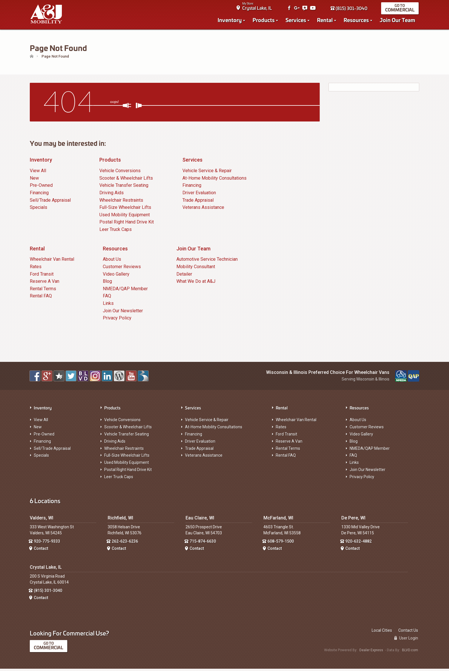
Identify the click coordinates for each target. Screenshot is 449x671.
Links (108, 305)
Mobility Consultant (195, 269)
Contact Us (408, 632)
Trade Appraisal (198, 202)
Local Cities (382, 632)
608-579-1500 (280, 543)
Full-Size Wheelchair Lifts (125, 210)
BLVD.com (410, 652)
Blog (107, 284)
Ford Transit (42, 276)
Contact (41, 550)
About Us (112, 261)
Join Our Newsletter (123, 313)
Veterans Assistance (203, 210)
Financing (39, 195)
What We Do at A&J (195, 284)
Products (264, 21)
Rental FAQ (41, 298)
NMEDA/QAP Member (125, 291)
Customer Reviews (122, 269)
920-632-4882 (358, 543)
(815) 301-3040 (349, 9)
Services (296, 21)
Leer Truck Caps (115, 231)
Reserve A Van (44, 284)
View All (38, 173)
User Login (406, 640)
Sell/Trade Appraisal (50, 202)
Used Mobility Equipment (124, 217)
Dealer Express (371, 652)
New (34, 180)
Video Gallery (116, 276)
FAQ (107, 298)
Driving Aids (111, 195)
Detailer (184, 276)
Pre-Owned (41, 188)
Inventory (230, 21)
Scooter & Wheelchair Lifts (126, 180)
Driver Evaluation (199, 195)
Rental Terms (43, 291)
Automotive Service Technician (207, 261)
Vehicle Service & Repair (207, 173)
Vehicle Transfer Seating (123, 188)
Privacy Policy (117, 320)
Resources (356, 21)
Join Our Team (398, 21)
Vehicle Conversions (120, 173)
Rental (325, 21)
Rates (36, 269)
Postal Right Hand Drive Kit (126, 224)
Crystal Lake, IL (258, 8)
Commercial (400, 10)
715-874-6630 (203, 543)
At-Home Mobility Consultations (214, 180)
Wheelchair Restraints (121, 202)
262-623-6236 (125, 543)
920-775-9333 (47, 543)
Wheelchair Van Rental (52, 261)
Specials (38, 210)
